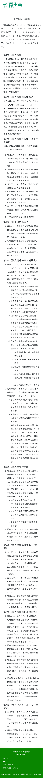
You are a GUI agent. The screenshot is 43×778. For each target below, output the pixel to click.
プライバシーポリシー (11, 768)
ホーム (5, 758)
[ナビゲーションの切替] (11, 12)
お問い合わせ (8, 764)
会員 (5, 761)
